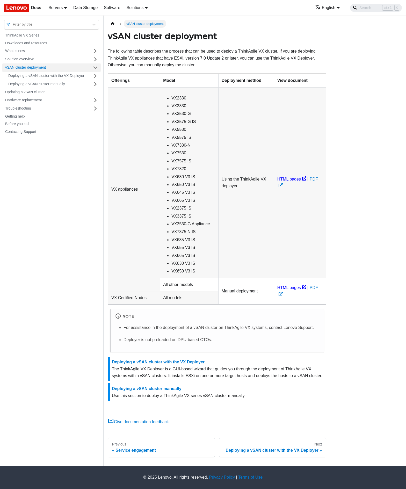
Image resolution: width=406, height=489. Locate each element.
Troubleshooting (18, 108)
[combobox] (13, 24)
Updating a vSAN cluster (25, 92)
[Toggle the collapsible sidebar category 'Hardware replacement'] (95, 100)
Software (112, 7)
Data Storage (85, 7)
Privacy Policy (222, 477)
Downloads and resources (26, 43)
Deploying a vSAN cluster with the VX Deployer (46, 76)
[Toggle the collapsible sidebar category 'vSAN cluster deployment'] (95, 67)
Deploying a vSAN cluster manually (36, 84)
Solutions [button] (134, 7)
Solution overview (19, 59)
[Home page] (113, 24)
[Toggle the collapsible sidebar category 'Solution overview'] (95, 59)
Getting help (15, 116)
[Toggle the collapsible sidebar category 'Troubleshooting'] (95, 108)
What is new (15, 51)
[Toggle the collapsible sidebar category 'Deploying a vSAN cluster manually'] (95, 84)
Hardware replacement (23, 100)
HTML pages (291, 179)
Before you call (17, 124)
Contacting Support (20, 132)
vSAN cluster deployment (25, 67)
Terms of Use (250, 477)
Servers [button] (55, 7)
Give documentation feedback (138, 422)
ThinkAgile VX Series (22, 35)
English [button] (325, 7)
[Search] (376, 8)
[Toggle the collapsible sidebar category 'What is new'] (95, 51)
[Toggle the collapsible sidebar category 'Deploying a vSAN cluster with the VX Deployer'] (95, 76)
